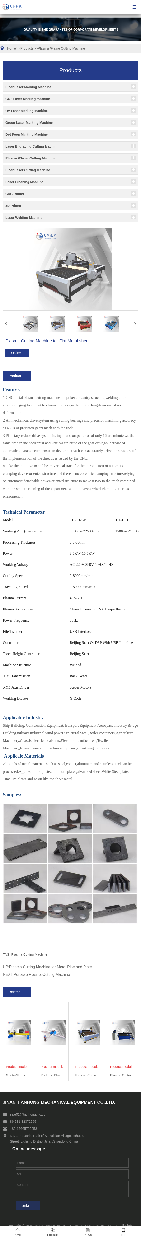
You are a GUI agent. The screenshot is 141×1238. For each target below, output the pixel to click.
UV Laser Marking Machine (26, 111)
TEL (123, 1232)
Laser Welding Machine (23, 217)
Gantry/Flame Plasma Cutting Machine (18, 1075)
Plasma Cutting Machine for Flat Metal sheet (87, 1075)
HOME (17, 1232)
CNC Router (14, 194)
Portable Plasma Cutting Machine (42, 975)
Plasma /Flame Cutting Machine (61, 48)
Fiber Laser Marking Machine (28, 87)
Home (11, 48)
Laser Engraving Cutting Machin (30, 146)
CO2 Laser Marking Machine (27, 99)
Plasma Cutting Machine (29, 954)
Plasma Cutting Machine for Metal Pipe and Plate (50, 967)
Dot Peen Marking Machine (26, 134)
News (88, 1232)
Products (26, 48)
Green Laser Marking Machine (29, 123)
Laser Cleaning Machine (24, 182)
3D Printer (13, 206)
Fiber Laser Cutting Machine (27, 170)
